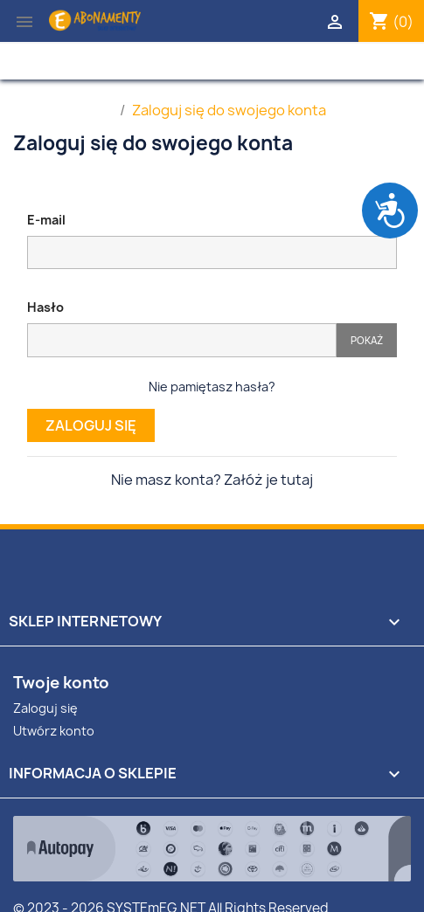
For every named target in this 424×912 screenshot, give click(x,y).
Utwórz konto (53, 730)
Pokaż (367, 340)
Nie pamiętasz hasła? (212, 386)
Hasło (45, 307)
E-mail (46, 219)
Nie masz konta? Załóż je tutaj (212, 479)
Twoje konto (61, 683)
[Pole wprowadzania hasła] (182, 340)
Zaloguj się (90, 425)
